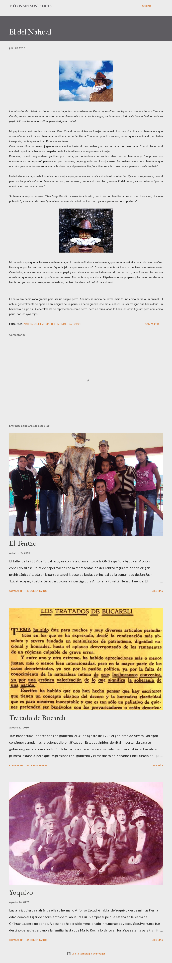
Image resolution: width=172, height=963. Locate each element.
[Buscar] (146, 6)
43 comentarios (36, 590)
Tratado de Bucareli (37, 717)
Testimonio (58, 324)
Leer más (157, 590)
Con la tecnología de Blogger (86, 953)
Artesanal (30, 324)
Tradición (73, 324)
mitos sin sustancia (30, 6)
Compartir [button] (152, 324)
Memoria (44, 324)
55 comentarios (36, 765)
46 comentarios (36, 939)
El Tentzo (23, 543)
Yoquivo (21, 892)
